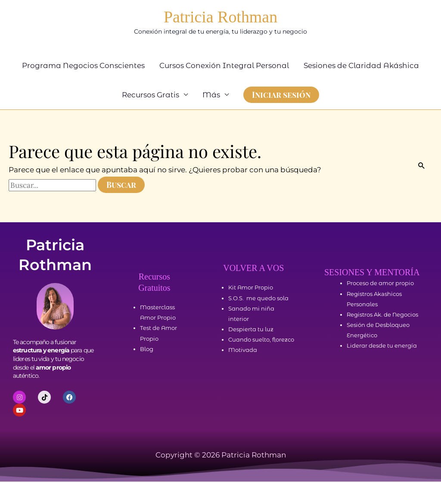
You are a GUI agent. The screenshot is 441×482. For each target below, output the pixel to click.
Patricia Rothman (220, 17)
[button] (281, 95)
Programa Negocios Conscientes (83, 66)
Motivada (242, 350)
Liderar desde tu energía (382, 346)
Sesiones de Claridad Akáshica (361, 66)
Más (211, 95)
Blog (146, 349)
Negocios (405, 314)
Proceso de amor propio (380, 283)
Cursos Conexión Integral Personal (224, 66)
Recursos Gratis (150, 95)
